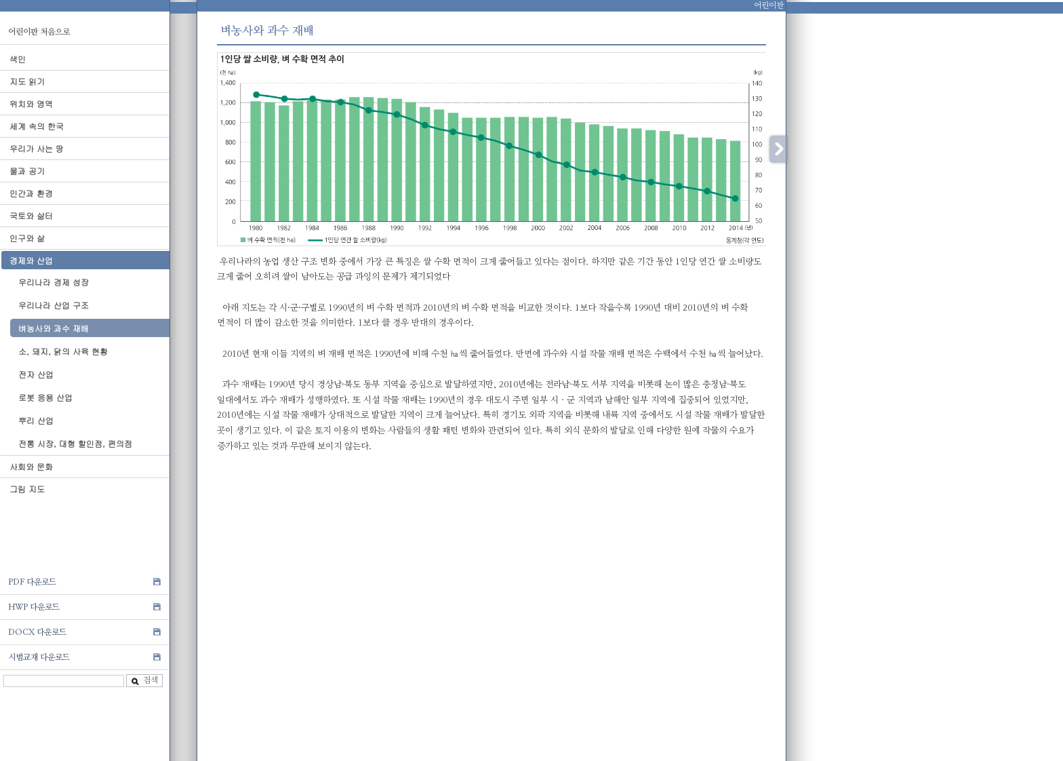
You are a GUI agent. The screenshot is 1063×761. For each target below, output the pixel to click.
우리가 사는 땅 (36, 148)
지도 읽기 (27, 81)
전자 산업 (36, 374)
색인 (17, 58)
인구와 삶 (27, 237)
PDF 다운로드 (32, 582)
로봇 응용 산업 (45, 397)
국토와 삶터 (31, 215)
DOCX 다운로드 (37, 632)
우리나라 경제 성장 (53, 282)
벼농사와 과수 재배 (53, 328)
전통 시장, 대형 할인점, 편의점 (75, 443)
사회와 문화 (31, 466)
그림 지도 (27, 488)
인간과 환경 (31, 193)
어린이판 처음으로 (39, 32)
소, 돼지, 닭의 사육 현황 (63, 351)
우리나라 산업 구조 (53, 305)
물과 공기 (27, 170)
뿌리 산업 (36, 420)
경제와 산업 (31, 260)
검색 (144, 680)
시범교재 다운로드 (39, 657)
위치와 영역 (31, 103)
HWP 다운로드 (34, 607)
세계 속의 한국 (36, 126)
